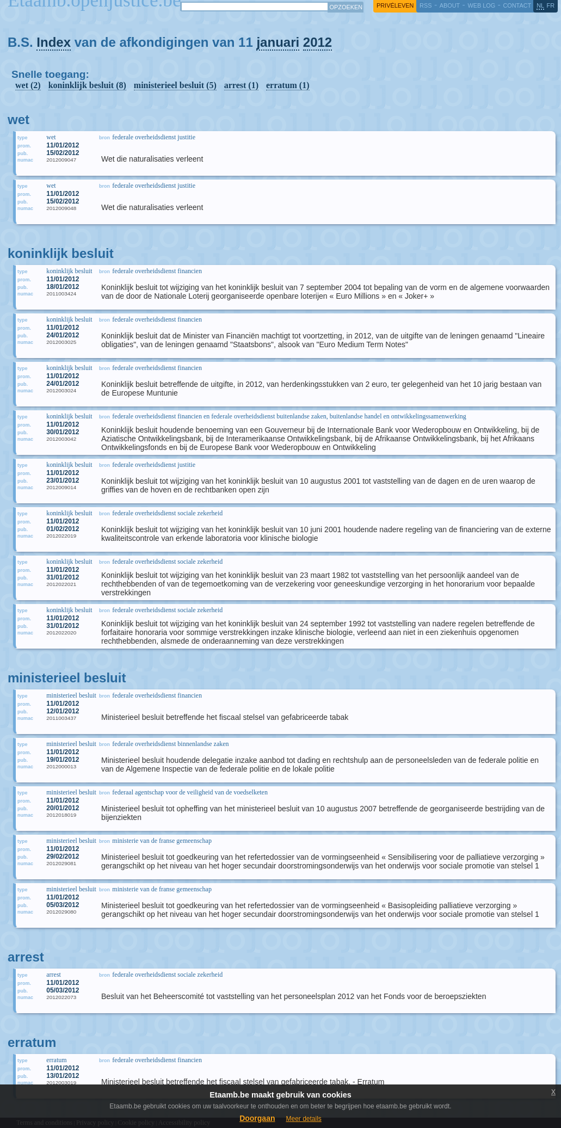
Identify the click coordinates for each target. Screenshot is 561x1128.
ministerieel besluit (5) (175, 85)
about (450, 5)
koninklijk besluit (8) (87, 85)
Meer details (303, 1119)
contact (517, 5)
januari (277, 42)
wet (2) (28, 85)
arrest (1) (241, 85)
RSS (425, 5)
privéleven (395, 5)
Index (53, 42)
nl (540, 5)
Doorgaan (257, 1118)
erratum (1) (288, 85)
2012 (317, 42)
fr (551, 5)
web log (481, 5)
